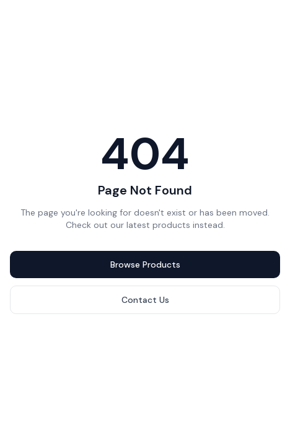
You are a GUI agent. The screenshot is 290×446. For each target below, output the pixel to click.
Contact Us (145, 299)
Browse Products (145, 264)
